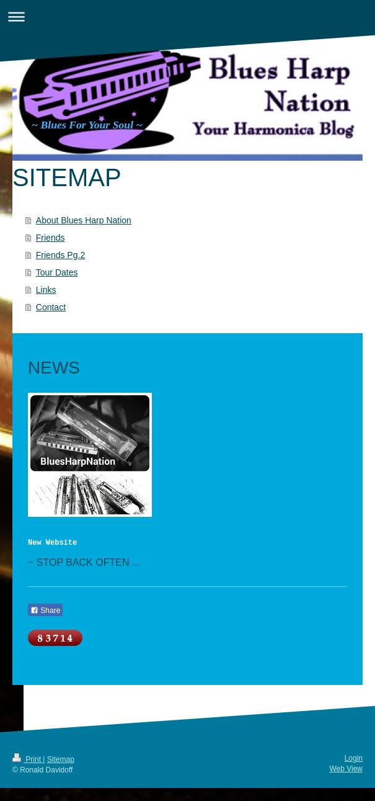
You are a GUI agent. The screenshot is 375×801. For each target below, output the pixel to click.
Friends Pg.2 (60, 255)
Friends (50, 238)
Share (45, 610)
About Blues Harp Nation (83, 220)
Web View (346, 768)
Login (354, 758)
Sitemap (60, 759)
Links (46, 290)
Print (27, 759)
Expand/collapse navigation (187, 16)
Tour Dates (57, 272)
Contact (51, 307)
